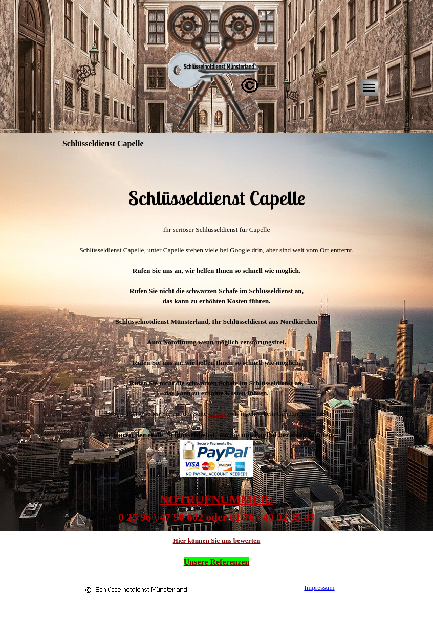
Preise (218, 413)
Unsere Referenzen (217, 561)
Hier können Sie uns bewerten (217, 540)
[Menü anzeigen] (369, 87)
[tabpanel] (216, 183)
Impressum (319, 587)
